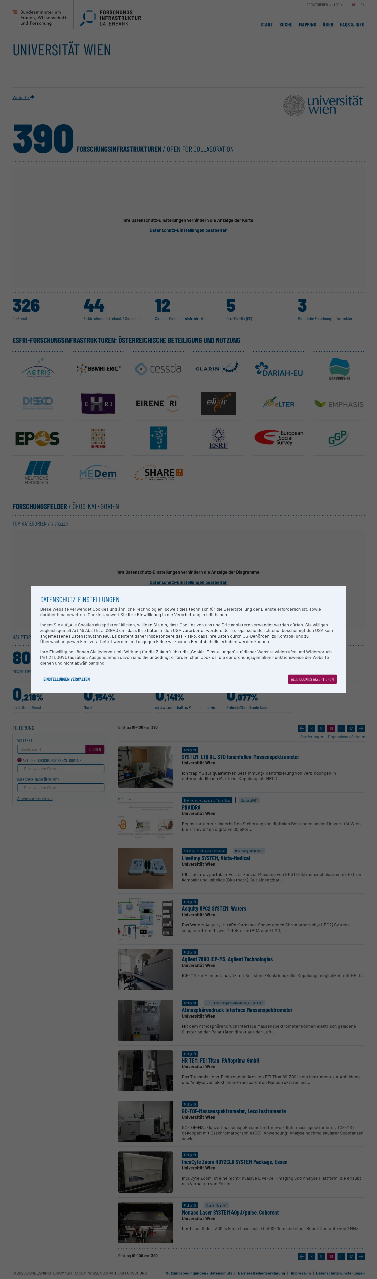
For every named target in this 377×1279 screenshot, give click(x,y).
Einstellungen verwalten (66, 679)
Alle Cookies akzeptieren (312, 679)
